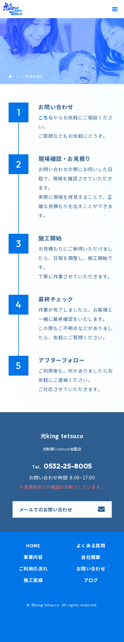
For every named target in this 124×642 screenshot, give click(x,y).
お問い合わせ (90, 568)
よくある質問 (90, 545)
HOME (33, 545)
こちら (45, 117)
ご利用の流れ (33, 568)
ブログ (91, 580)
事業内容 (33, 557)
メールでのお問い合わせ (45, 509)
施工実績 (33, 580)
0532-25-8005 (68, 466)
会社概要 (91, 557)
